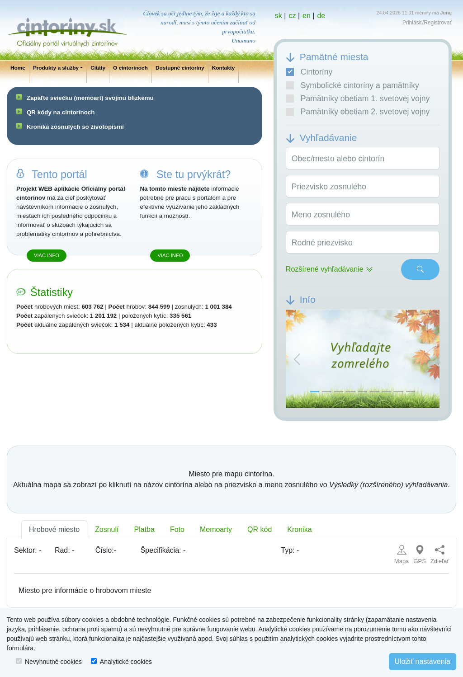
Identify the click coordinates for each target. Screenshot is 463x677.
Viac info (46, 255)
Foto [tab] (177, 529)
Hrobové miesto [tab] (54, 529)
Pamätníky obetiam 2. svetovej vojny (358, 111)
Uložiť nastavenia (422, 661)
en (306, 15)
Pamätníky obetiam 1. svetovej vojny (358, 98)
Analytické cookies (126, 661)
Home (17, 68)
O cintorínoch (130, 68)
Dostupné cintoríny (180, 68)
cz (292, 15)
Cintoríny (309, 71)
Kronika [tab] (299, 529)
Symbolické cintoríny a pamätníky (352, 85)
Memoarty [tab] (216, 529)
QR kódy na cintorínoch (60, 112)
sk (278, 15)
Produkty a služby (56, 68)
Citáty (97, 68)
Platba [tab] (144, 529)
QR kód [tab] (259, 529)
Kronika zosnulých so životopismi (75, 126)
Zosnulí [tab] (106, 529)
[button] (297, 359)
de (321, 15)
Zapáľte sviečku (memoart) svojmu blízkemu (90, 97)
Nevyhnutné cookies (53, 661)
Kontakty (223, 68)
